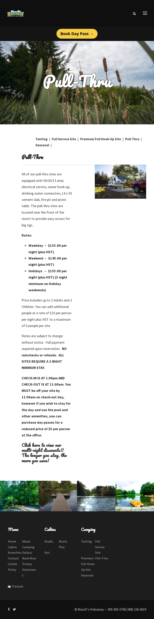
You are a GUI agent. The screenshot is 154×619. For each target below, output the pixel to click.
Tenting (41, 139)
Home (12, 541)
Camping (28, 547)
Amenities (15, 552)
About (26, 541)
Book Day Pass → (77, 33)
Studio (48, 541)
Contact (13, 558)
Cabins (12, 547)
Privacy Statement (29, 569)
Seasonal (42, 145)
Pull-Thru (132, 139)
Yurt (47, 552)
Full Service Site (64, 139)
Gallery (27, 552)
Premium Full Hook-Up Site (100, 139)
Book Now (29, 558)
